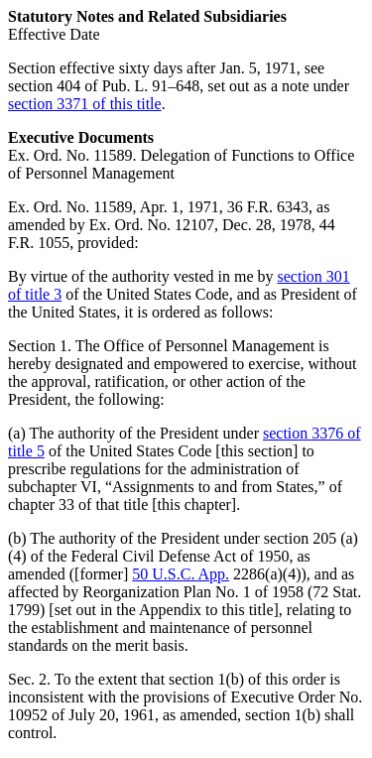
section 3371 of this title (85, 103)
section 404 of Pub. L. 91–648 (103, 85)
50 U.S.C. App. (180, 574)
